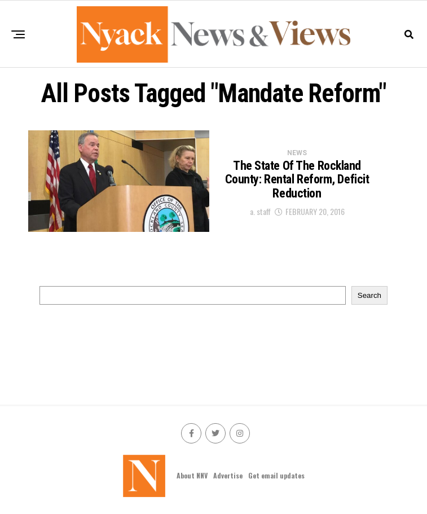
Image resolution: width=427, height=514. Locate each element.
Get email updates (276, 475)
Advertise (228, 475)
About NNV (192, 475)
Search (369, 295)
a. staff (260, 211)
